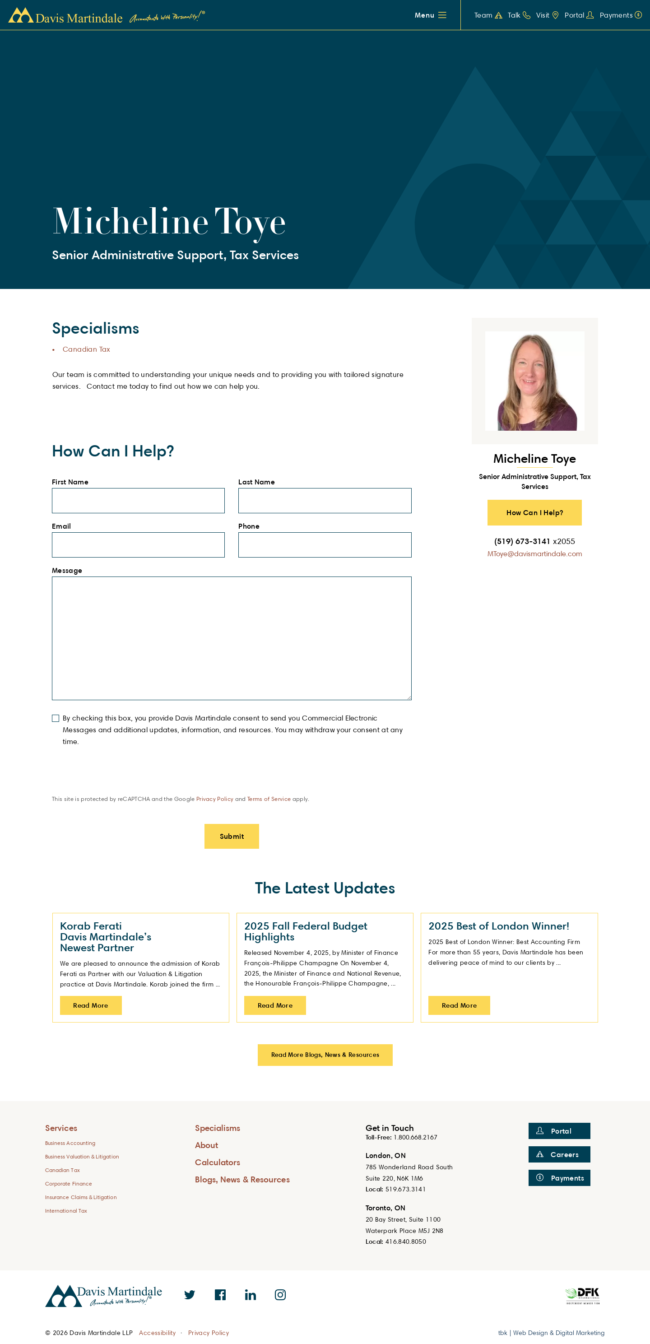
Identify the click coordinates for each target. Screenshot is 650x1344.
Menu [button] (424, 14)
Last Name (259, 482)
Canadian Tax (87, 349)
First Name (73, 482)
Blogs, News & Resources (242, 1179)
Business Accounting (70, 1142)
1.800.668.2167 (415, 1137)
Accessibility (157, 1332)
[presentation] (120, 777)
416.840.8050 (405, 1241)
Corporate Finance (68, 1183)
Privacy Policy (215, 798)
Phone (251, 526)
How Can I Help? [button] (534, 512)
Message (70, 571)
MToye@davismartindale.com (535, 553)
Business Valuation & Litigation (82, 1156)
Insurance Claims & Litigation (81, 1197)
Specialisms (218, 1127)
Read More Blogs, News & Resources (325, 1054)
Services (61, 1127)
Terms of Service (269, 798)
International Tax (66, 1210)
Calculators (218, 1162)
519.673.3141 (405, 1189)
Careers (557, 1154)
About (206, 1144)
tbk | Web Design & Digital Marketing (551, 1332)
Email (64, 526)
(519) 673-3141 (534, 541)
